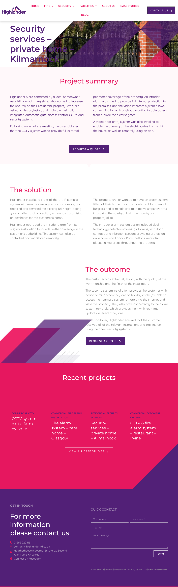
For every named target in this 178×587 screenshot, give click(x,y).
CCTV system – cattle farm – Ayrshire (25, 423)
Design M (163, 569)
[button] (161, 10)
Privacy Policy (97, 569)
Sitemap (109, 569)
